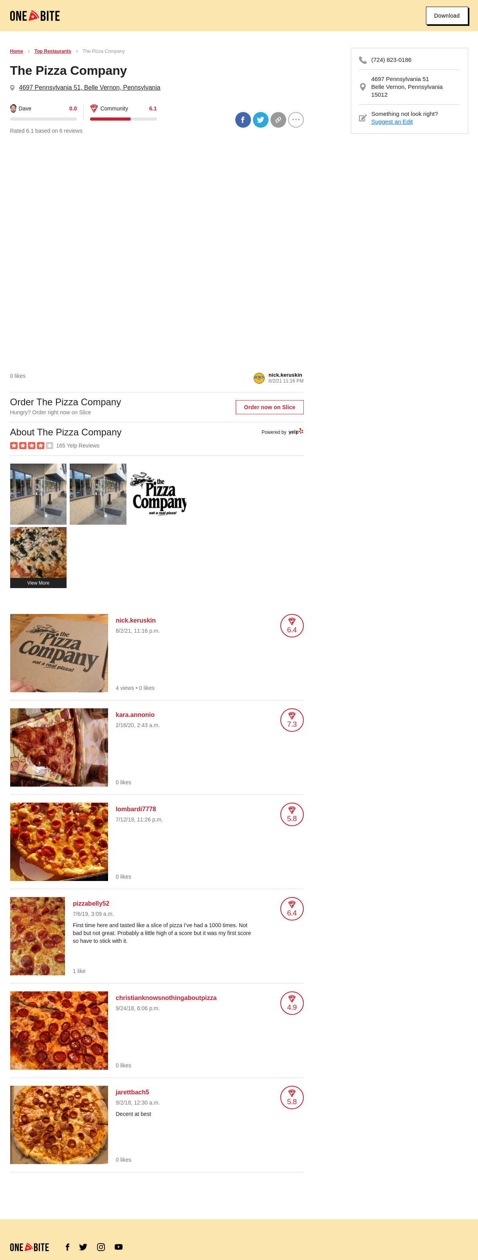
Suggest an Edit (392, 121)
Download (447, 16)
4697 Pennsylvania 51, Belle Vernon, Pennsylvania (90, 87)
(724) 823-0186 (392, 59)
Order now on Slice (269, 407)
